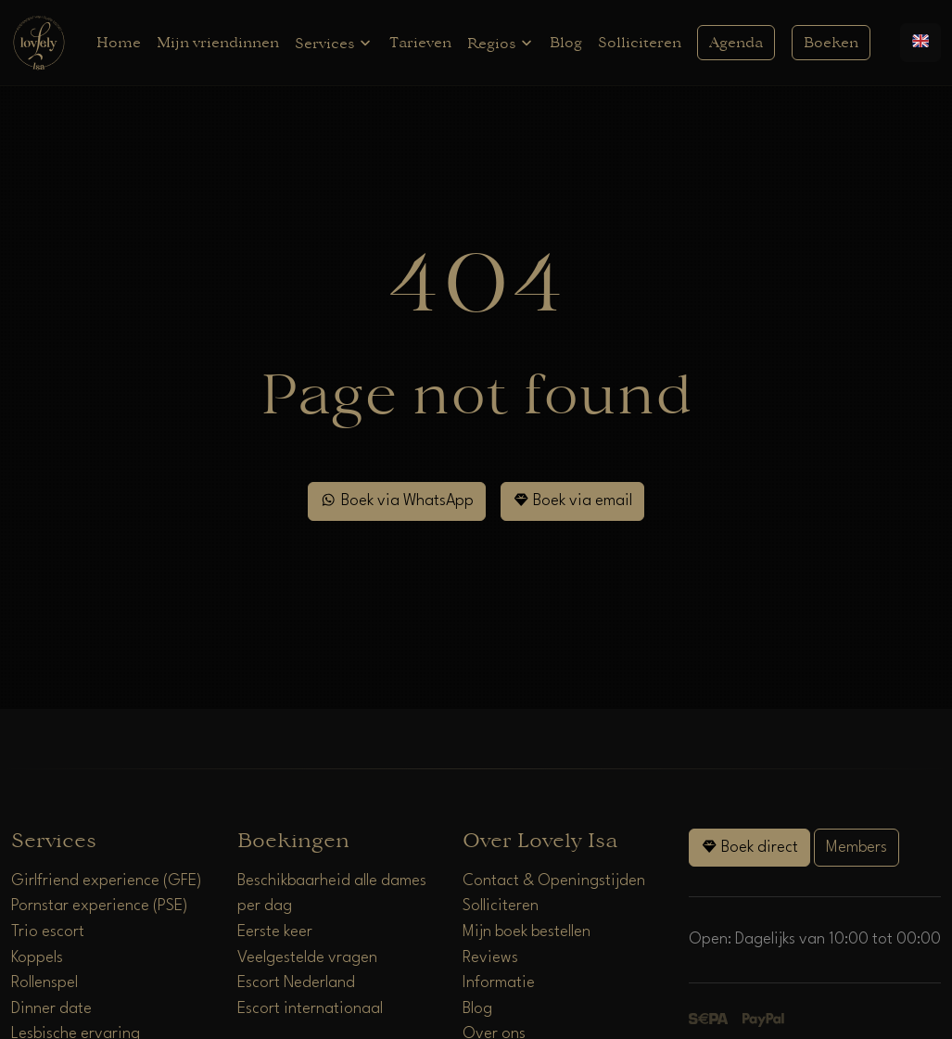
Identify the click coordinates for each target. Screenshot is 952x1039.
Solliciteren (639, 42)
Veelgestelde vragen (307, 958)
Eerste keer (274, 932)
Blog (566, 42)
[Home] (39, 42)
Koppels (37, 958)
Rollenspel (44, 983)
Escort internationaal (310, 1009)
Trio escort (47, 932)
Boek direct (749, 846)
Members (856, 847)
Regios (500, 43)
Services (334, 43)
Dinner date (51, 1009)
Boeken (831, 42)
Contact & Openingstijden (554, 881)
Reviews (490, 958)
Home (118, 42)
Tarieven (420, 42)
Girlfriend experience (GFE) (106, 881)
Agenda (736, 42)
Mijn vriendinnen (218, 42)
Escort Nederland (296, 983)
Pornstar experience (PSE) (99, 906)
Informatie (499, 983)
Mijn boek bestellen (526, 932)
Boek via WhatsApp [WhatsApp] (396, 500)
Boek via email (572, 500)
